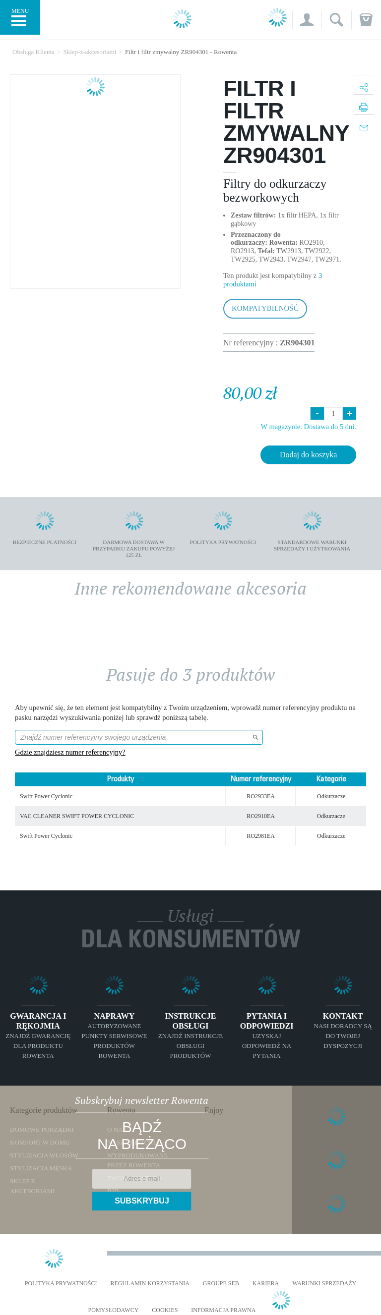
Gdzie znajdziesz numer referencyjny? (70, 752)
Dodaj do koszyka (308, 454)
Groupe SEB (221, 1283)
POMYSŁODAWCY (113, 1310)
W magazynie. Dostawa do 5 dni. (308, 427)
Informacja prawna (223, 1310)
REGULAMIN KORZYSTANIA (149, 1283)
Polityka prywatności (61, 1283)
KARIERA (266, 1283)
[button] (306, 20)
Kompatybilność (265, 308)
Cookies (165, 1310)
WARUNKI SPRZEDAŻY (324, 1283)
